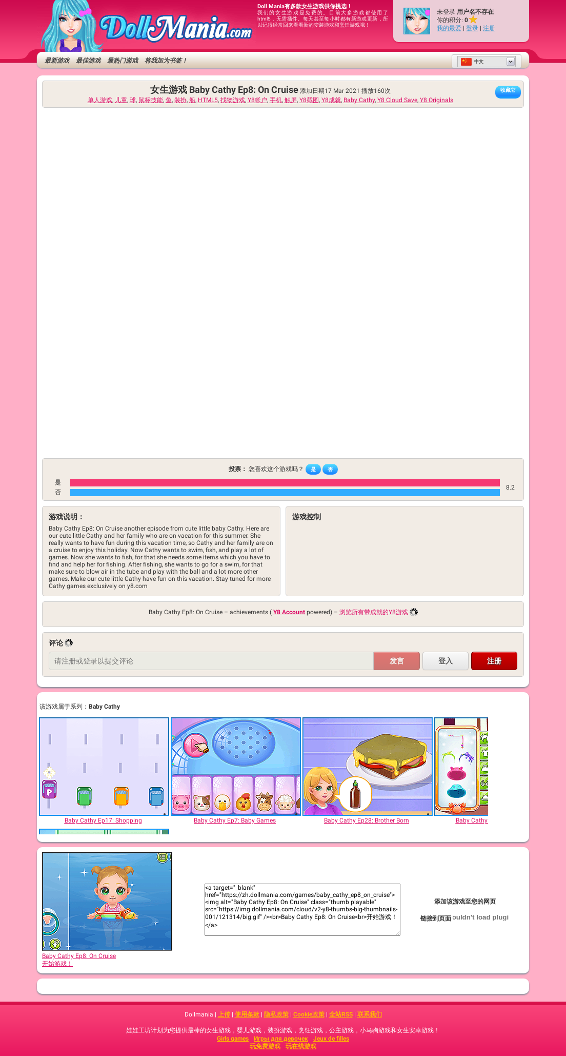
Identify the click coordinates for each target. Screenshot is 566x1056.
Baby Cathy (359, 100)
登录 (472, 28)
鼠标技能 (150, 100)
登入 (445, 661)
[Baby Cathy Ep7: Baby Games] (235, 766)
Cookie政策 (309, 1014)
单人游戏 (100, 100)
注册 (489, 28)
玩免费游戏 (265, 1046)
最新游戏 (57, 60)
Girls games (233, 1038)
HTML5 (208, 100)
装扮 (180, 100)
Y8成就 (331, 100)
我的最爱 (449, 28)
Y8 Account (289, 612)
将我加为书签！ (166, 60)
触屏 (291, 100)
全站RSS (341, 1014)
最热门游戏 (122, 60)
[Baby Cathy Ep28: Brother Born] (367, 766)
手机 (276, 100)
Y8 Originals (436, 100)
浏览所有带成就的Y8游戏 (373, 612)
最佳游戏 (88, 60)
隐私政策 (276, 1014)
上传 (224, 1014)
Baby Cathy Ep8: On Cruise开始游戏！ (107, 956)
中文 (471, 61)
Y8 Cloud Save (397, 100)
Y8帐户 (257, 100)
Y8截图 (309, 100)
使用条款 (247, 1014)
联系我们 (369, 1014)
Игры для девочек (281, 1038)
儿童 (121, 100)
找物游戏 (232, 100)
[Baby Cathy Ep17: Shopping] (103, 766)
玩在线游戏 (301, 1046)
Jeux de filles (331, 1038)
